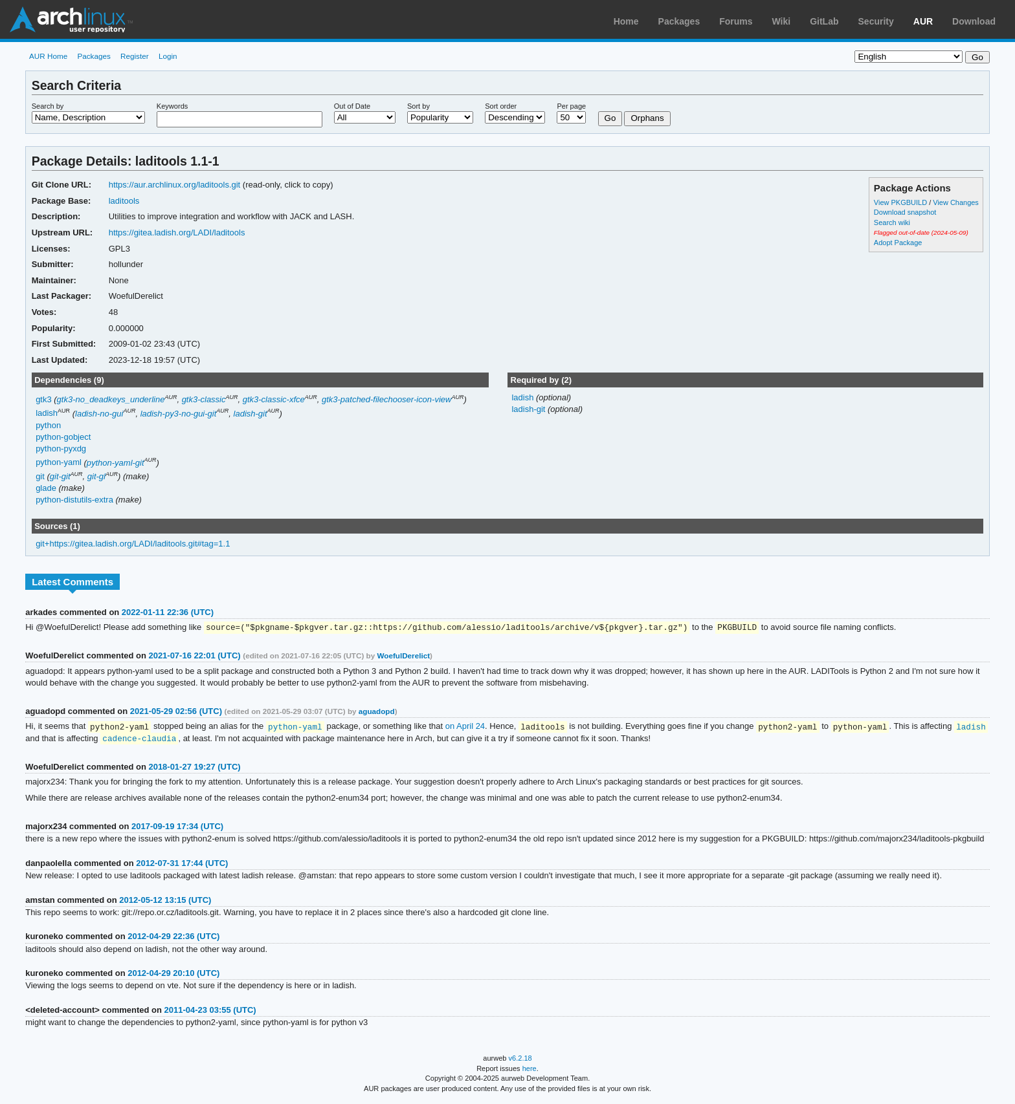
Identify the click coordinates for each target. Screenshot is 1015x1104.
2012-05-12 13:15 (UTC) (165, 902)
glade (46, 488)
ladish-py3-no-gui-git (178, 413)
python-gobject (63, 437)
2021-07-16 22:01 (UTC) (194, 656)
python (48, 425)
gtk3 (44, 399)
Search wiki (892, 222)
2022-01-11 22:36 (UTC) (168, 612)
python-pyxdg (61, 448)
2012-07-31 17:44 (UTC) (182, 865)
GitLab (824, 21)
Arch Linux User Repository (71, 19)
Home (626, 21)
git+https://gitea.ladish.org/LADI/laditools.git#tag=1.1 (133, 543)
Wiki (781, 21)
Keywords (172, 106)
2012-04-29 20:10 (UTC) (173, 975)
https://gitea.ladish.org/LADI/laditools (177, 232)
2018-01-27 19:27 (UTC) (194, 769)
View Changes (956, 202)
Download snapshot (905, 212)
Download (974, 21)
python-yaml (59, 463)
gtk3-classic (204, 399)
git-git (60, 476)
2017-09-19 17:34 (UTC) (177, 828)
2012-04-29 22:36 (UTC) (173, 938)
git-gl (96, 476)
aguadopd (377, 712)
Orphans (647, 118)
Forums (735, 21)
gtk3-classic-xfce (274, 399)
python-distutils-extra (74, 499)
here (529, 1070)
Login (168, 56)
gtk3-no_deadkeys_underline (111, 399)
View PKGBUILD (901, 202)
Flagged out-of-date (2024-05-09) (921, 232)
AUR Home (48, 56)
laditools (124, 201)
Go (610, 118)
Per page (571, 106)
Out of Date (352, 106)
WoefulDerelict (403, 656)
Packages (679, 21)
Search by (48, 106)
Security (876, 21)
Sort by (418, 106)
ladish (47, 413)
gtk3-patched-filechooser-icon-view (386, 399)
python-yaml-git (115, 463)
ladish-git (250, 413)
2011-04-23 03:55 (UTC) (210, 1012)
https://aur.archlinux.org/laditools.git (175, 184)
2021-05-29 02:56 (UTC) (176, 712)
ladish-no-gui (99, 413)
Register (134, 56)
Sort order (501, 106)
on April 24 (465, 727)
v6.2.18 (520, 1060)
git (40, 476)
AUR (923, 21)
